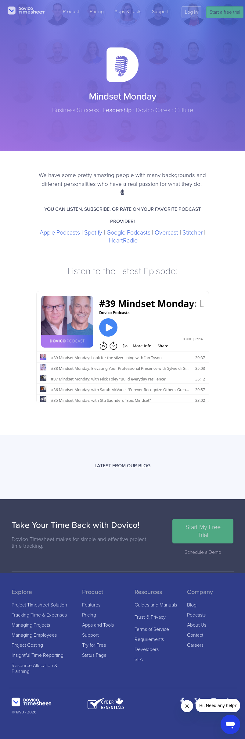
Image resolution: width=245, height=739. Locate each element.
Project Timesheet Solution (39, 605)
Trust (140, 617)
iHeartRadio (122, 240)
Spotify (93, 232)
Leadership (117, 110)
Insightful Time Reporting (37, 655)
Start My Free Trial (203, 531)
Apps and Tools (98, 625)
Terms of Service (152, 629)
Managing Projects (31, 625)
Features (91, 605)
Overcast (166, 232)
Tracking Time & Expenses (39, 615)
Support (160, 12)
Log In (191, 12)
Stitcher (192, 232)
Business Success (75, 110)
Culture (184, 110)
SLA (139, 660)
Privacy (158, 617)
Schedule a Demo (203, 552)
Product (71, 12)
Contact (195, 635)
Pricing (97, 12)
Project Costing (27, 645)
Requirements (149, 639)
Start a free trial (225, 12)
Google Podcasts (128, 232)
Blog (191, 605)
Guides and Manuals (156, 605)
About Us (196, 625)
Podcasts (196, 615)
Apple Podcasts (60, 232)
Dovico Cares (153, 110)
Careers (195, 645)
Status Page (94, 655)
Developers (147, 649)
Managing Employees (34, 635)
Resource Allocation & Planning (34, 668)
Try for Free (94, 645)
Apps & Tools (127, 12)
